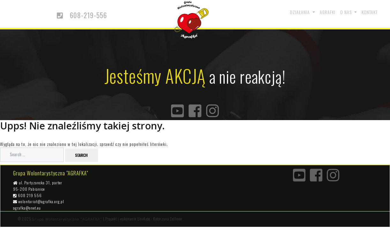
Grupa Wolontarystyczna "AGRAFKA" (67, 219)
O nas (346, 12)
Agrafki (327, 12)
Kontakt (370, 12)
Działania (300, 12)
